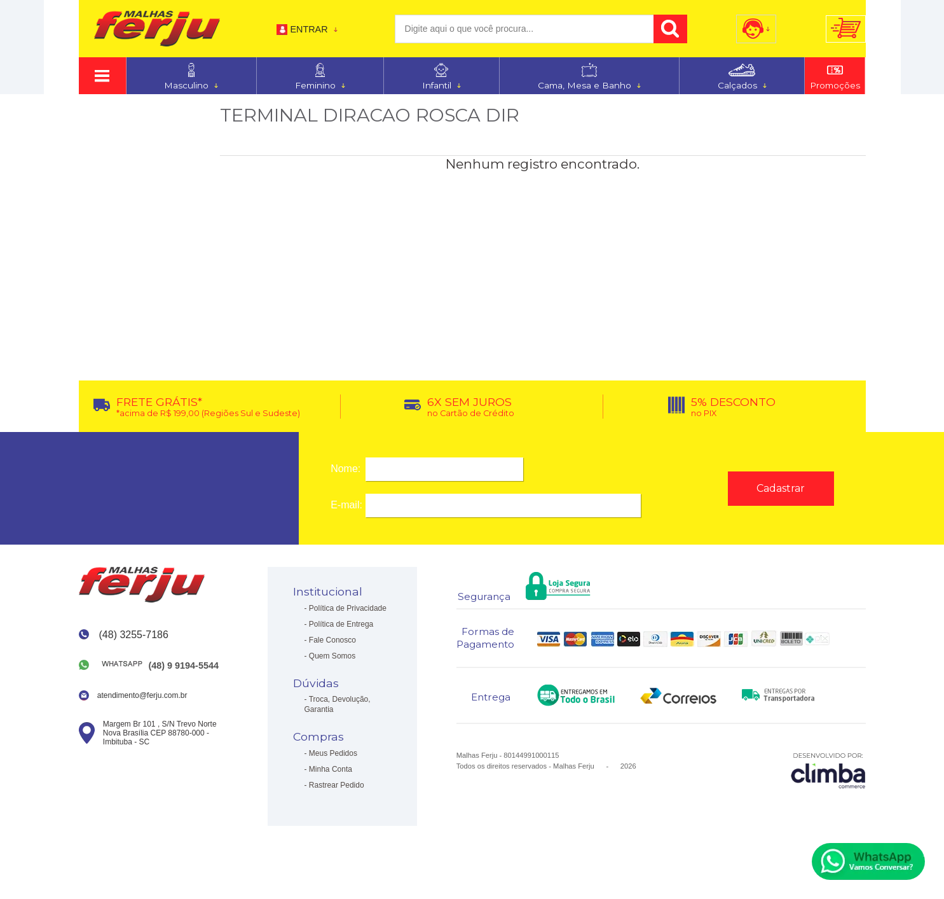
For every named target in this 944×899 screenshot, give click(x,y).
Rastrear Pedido (336, 785)
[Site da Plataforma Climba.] (828, 770)
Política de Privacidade (347, 608)
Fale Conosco (332, 640)
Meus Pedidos (333, 753)
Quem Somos (332, 656)
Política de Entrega (341, 624)
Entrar (308, 29)
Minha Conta (330, 769)
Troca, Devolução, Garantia (337, 704)
